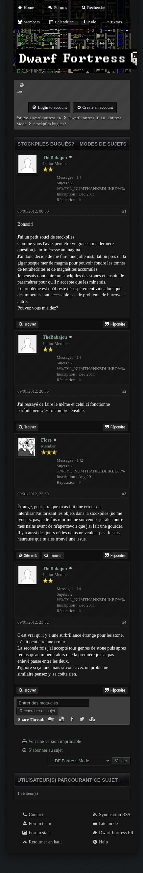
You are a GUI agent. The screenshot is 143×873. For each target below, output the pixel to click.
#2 (124, 391)
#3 (124, 493)
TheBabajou (55, 157)
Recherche (93, 7)
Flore (46, 440)
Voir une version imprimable (54, 741)
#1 (124, 211)
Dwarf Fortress (81, 117)
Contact (32, 814)
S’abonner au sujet (46, 750)
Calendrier (61, 21)
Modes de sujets (103, 144)
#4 (124, 622)
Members (28, 21)
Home (25, 7)
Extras (113, 21)
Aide (89, 21)
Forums (57, 7)
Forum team (36, 823)
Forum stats (36, 832)
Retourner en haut (42, 841)
